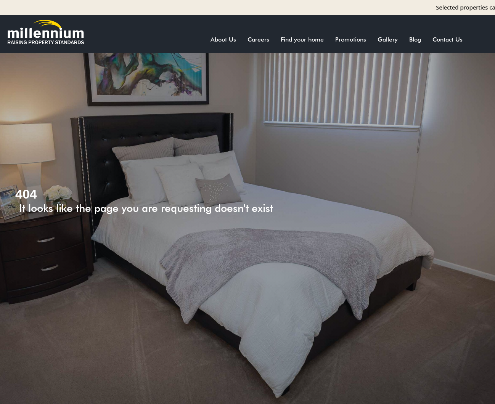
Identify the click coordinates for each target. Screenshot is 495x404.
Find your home (302, 39)
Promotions (350, 39)
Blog (415, 39)
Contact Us (447, 39)
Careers (258, 39)
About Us (223, 39)
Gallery (388, 39)
